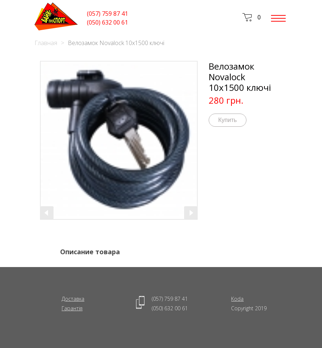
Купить (227, 120)
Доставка (73, 298)
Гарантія (72, 308)
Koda (237, 298)
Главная (45, 43)
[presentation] (47, 212)
